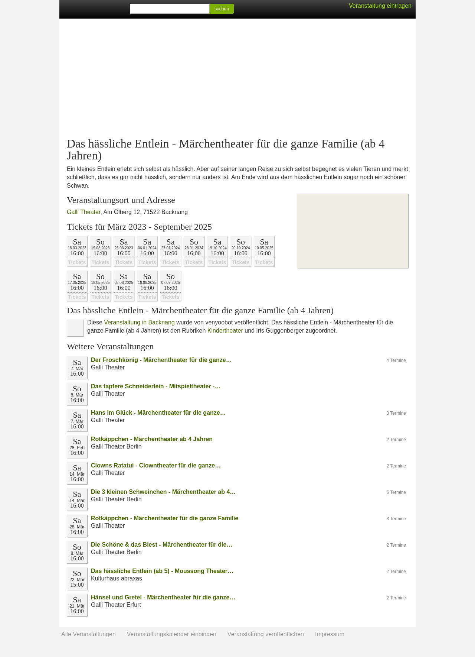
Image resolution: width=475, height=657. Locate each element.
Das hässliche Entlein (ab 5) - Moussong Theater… (162, 571)
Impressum (329, 634)
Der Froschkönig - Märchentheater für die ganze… (161, 360)
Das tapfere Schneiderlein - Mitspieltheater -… (155, 386)
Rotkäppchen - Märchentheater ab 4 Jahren (152, 439)
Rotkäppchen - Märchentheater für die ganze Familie (164, 518)
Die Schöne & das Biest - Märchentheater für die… (161, 544)
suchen (221, 9)
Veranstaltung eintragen (380, 6)
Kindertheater (225, 330)
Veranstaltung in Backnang (139, 322)
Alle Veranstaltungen (88, 634)
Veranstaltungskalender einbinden (171, 634)
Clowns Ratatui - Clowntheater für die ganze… (156, 465)
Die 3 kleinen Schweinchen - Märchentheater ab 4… (163, 492)
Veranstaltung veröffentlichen (265, 634)
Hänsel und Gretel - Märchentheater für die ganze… (163, 597)
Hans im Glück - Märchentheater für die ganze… (158, 413)
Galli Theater (83, 212)
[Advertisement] (237, 78)
